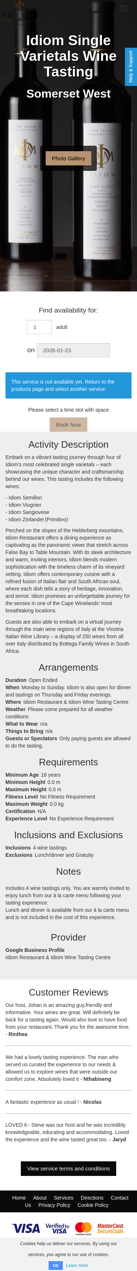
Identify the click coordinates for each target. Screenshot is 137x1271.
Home (19, 1198)
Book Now (68, 424)
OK (56, 1265)
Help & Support (130, 66)
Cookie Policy (93, 1205)
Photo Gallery (68, 158)
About (40, 1198)
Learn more (77, 1265)
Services (63, 1198)
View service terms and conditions (68, 1168)
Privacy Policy (54, 1205)
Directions (92, 1198)
